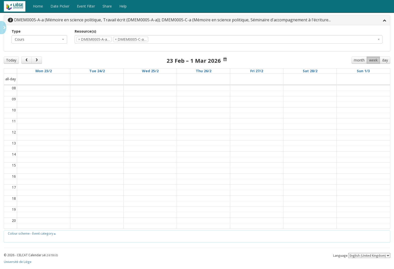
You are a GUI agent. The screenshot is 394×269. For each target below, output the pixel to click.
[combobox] (39, 39)
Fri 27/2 (256, 71)
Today (11, 60)
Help (123, 6)
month (359, 60)
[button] (32, 233)
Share (107, 6)
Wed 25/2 (150, 71)
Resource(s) (85, 31)
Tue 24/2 (97, 71)
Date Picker (60, 6)
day (385, 60)
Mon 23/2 (43, 71)
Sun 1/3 (363, 71)
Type (16, 31)
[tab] (197, 20)
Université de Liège (17, 262)
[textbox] (157, 39)
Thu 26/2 (203, 71)
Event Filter (86, 6)
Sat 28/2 (310, 71)
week (373, 60)
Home (38, 6)
